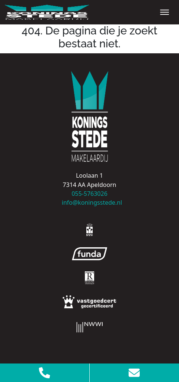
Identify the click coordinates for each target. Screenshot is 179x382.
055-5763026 (89, 193)
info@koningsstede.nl (89, 202)
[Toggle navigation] (164, 12)
